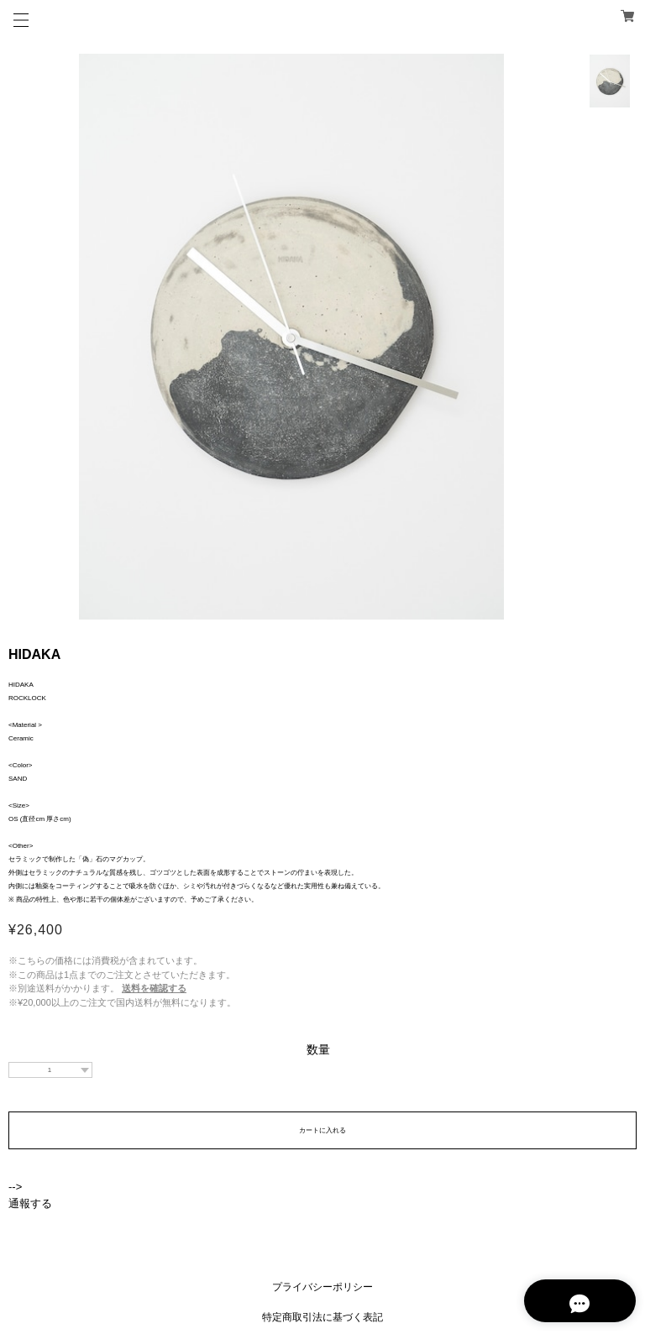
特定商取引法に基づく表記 (322, 1317)
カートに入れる (322, 1130)
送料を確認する (154, 988)
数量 (318, 1049)
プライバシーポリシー (322, 1287)
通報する (30, 1203)
